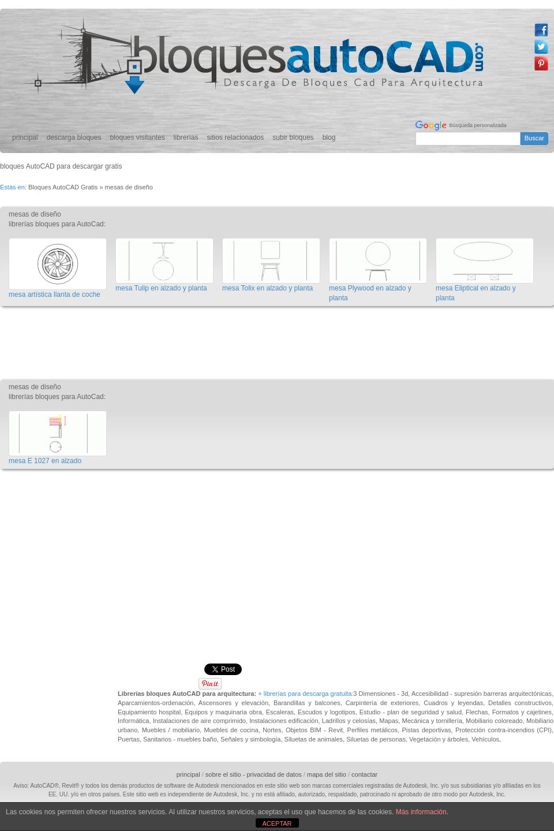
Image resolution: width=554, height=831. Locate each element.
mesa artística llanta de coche (54, 294)
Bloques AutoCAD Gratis (63, 187)
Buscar (534, 138)
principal (25, 137)
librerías (186, 137)
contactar (364, 774)
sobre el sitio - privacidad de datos (253, 774)
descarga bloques (74, 137)
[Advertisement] (210, 339)
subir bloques (292, 137)
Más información (421, 812)
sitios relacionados (235, 137)
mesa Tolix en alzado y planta (267, 288)
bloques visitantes (137, 137)
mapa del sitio (326, 774)
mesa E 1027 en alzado (45, 461)
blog (329, 137)
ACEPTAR (276, 823)
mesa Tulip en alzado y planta (161, 288)
